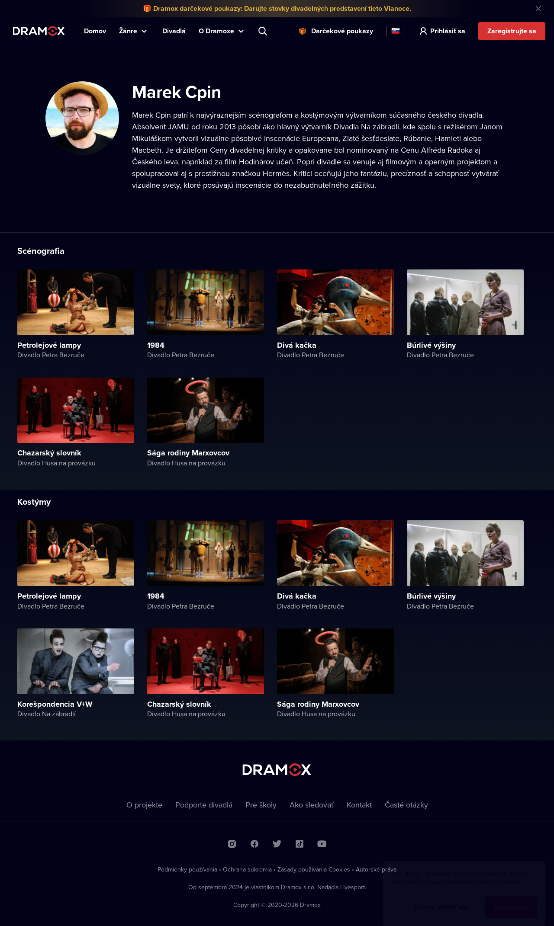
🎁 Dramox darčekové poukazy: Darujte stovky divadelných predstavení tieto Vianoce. (277, 8)
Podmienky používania (187, 869)
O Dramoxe (216, 31)
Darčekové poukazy (342, 31)
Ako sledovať (312, 804)
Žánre (128, 31)
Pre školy (261, 804)
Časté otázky (406, 804)
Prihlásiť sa (447, 31)
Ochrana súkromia (247, 869)
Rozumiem (511, 899)
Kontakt (359, 804)
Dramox (39, 31)
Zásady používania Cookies (313, 869)
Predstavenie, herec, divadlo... (263, 31)
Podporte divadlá (203, 804)
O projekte (144, 804)
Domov (95, 31)
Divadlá (174, 31)
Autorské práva (376, 869)
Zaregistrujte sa (511, 31)
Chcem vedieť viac (442, 899)
